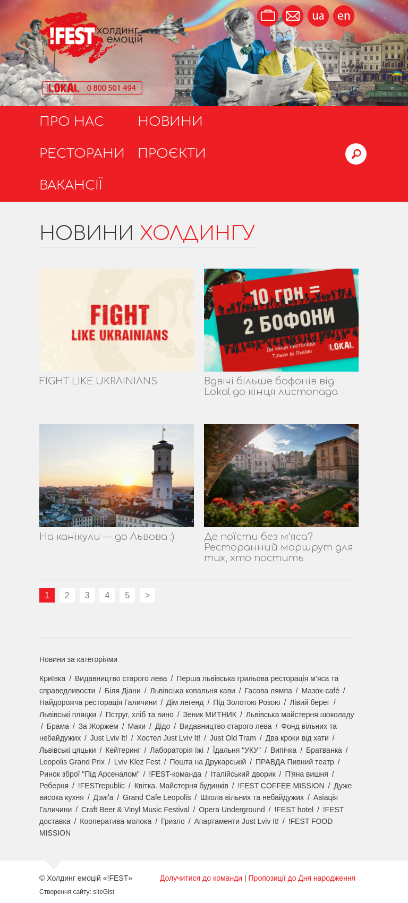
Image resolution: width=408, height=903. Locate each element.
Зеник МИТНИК (209, 714)
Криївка (52, 678)
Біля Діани (123, 690)
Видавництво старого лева (121, 678)
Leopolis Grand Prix (72, 762)
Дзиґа (104, 797)
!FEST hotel (293, 809)
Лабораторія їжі (176, 750)
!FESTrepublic (101, 785)
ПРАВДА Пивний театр (295, 762)
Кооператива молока (115, 821)
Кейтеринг (122, 750)
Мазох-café (320, 690)
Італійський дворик (243, 774)
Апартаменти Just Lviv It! (236, 821)
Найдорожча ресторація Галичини (98, 702)
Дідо (163, 726)
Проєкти (172, 154)
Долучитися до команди (201, 878)
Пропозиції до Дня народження (302, 878)
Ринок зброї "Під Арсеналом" (89, 774)
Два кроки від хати (297, 738)
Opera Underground (232, 809)
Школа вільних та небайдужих (252, 797)
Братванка (324, 750)
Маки (137, 726)
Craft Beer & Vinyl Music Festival (135, 809)
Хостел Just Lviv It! (169, 738)
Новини (170, 122)
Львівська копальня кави (192, 690)
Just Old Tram (233, 738)
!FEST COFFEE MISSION (281, 785)
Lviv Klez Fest (137, 762)
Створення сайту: (65, 892)
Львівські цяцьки (67, 750)
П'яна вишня (306, 774)
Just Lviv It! (109, 738)
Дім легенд (185, 702)
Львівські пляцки (67, 714)
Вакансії (71, 185)
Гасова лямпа (268, 690)
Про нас (71, 122)
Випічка (283, 750)
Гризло (173, 821)
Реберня (54, 785)
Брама (58, 726)
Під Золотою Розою (246, 702)
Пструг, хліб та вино (140, 714)
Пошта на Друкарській (207, 762)
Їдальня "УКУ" (237, 750)
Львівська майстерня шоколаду (300, 714)
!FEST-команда (175, 774)
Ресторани (82, 154)
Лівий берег (310, 702)
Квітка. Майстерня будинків (181, 785)
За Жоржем (98, 726)
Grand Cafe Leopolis (157, 797)
